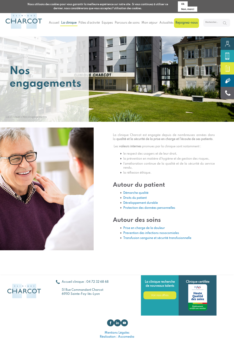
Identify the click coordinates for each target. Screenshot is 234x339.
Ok (182, 3)
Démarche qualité (135, 193)
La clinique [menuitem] (69, 22)
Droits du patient (135, 198)
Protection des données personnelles (149, 208)
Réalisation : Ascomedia (117, 336)
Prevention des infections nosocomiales (151, 233)
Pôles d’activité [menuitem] (89, 22)
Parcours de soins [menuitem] (127, 22)
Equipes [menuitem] (107, 22)
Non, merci (187, 8)
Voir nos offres (160, 295)
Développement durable (140, 203)
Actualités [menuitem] (166, 22)
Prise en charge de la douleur (144, 228)
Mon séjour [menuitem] (149, 22)
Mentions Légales (117, 332)
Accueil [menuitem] (54, 22)
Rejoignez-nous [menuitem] (186, 22)
